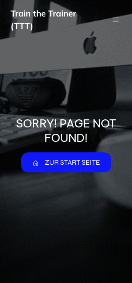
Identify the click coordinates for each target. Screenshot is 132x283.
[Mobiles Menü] (115, 20)
